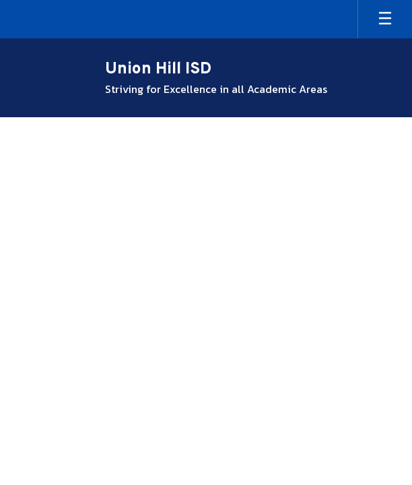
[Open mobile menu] (385, 19)
